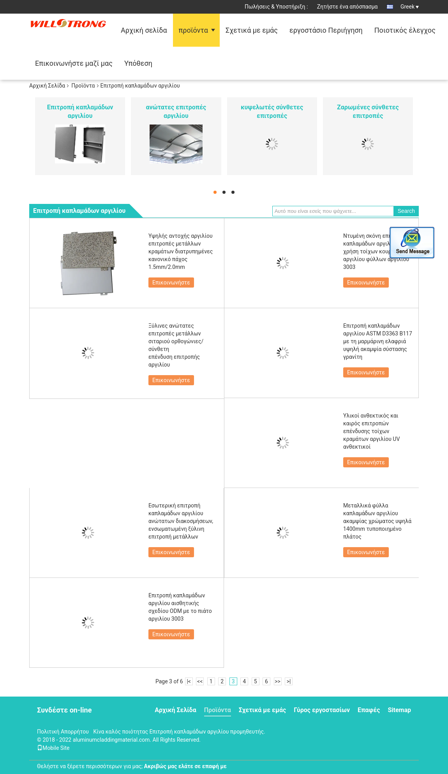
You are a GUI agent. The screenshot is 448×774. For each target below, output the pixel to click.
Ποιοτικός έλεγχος (405, 30)
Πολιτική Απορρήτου (63, 731)
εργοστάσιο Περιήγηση (326, 30)
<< (200, 681)
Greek (409, 7)
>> (277, 681)
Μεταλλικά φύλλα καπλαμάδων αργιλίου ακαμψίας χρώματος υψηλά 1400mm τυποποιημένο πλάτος (377, 521)
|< (189, 681)
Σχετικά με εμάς (252, 30)
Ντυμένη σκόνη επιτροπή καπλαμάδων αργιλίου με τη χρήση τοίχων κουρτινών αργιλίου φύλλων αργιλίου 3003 (378, 251)
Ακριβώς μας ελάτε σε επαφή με (185, 766)
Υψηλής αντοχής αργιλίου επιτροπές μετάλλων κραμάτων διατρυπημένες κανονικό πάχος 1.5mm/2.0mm (180, 251)
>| (289, 681)
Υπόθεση (138, 63)
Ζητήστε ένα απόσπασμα (347, 7)
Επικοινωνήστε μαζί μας (74, 63)
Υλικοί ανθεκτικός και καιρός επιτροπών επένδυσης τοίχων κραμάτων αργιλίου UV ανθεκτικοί (371, 431)
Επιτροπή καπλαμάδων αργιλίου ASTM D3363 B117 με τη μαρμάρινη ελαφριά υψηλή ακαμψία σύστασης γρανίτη (377, 341)
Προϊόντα (83, 85)
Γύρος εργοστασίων (322, 710)
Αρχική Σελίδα (47, 85)
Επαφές (369, 710)
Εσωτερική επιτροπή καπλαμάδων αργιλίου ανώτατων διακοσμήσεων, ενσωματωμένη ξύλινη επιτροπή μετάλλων (180, 521)
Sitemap (399, 710)
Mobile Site (53, 748)
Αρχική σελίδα (144, 30)
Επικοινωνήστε (171, 282)
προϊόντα (193, 30)
